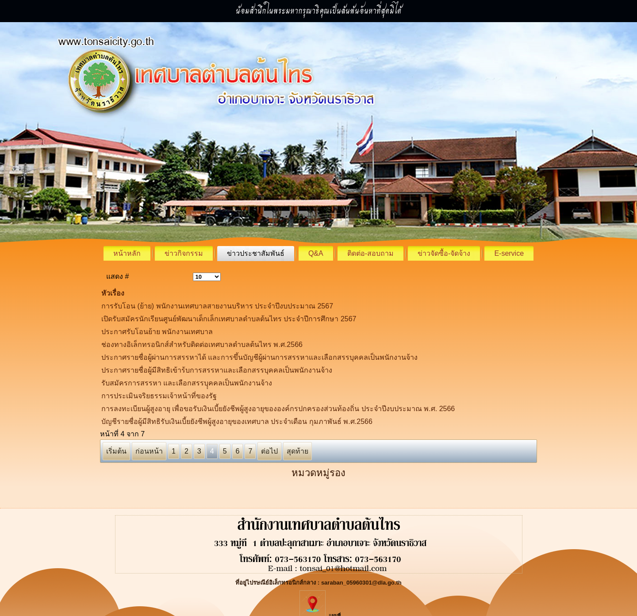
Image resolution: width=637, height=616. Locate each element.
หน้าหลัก (127, 253)
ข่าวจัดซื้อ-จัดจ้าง (444, 253)
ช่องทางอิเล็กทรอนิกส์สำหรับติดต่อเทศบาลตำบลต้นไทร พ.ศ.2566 (202, 344)
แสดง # (117, 276)
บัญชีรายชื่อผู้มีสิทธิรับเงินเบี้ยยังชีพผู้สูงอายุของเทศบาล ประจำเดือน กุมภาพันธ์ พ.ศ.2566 (236, 421)
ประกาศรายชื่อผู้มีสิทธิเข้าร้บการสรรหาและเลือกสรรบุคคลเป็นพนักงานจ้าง (216, 370)
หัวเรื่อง (112, 293)
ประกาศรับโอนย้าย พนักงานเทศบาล (157, 331)
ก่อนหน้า (149, 451)
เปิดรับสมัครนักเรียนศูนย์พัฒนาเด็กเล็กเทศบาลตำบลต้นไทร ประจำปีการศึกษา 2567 (228, 319)
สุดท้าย (297, 451)
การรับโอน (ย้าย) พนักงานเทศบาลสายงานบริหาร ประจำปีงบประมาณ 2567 (217, 306)
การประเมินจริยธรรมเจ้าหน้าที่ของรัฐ (159, 396)
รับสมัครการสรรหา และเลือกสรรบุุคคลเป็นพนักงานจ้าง (186, 383)
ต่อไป (269, 451)
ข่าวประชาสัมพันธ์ (255, 253)
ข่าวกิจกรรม (184, 253)
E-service (509, 253)
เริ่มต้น (116, 451)
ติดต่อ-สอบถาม (370, 253)
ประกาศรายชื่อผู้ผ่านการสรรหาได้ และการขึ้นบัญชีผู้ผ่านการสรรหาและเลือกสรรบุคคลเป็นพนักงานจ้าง (259, 357)
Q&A (315, 253)
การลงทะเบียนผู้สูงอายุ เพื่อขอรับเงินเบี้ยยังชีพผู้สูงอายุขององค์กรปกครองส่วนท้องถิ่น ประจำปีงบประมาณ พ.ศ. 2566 (278, 408)
